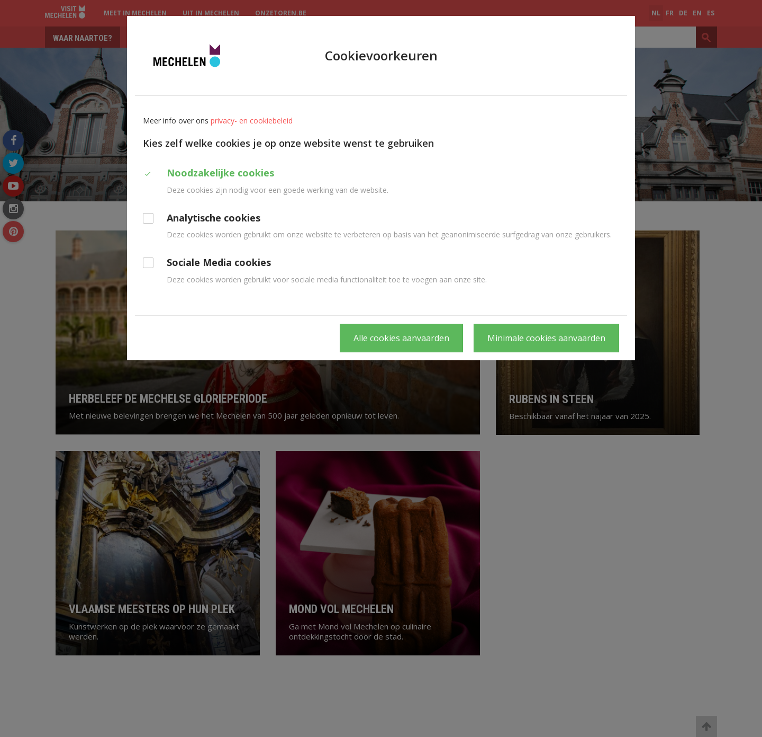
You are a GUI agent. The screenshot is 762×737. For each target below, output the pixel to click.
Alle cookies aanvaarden (401, 338)
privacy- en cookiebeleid (252, 121)
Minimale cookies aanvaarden (546, 338)
